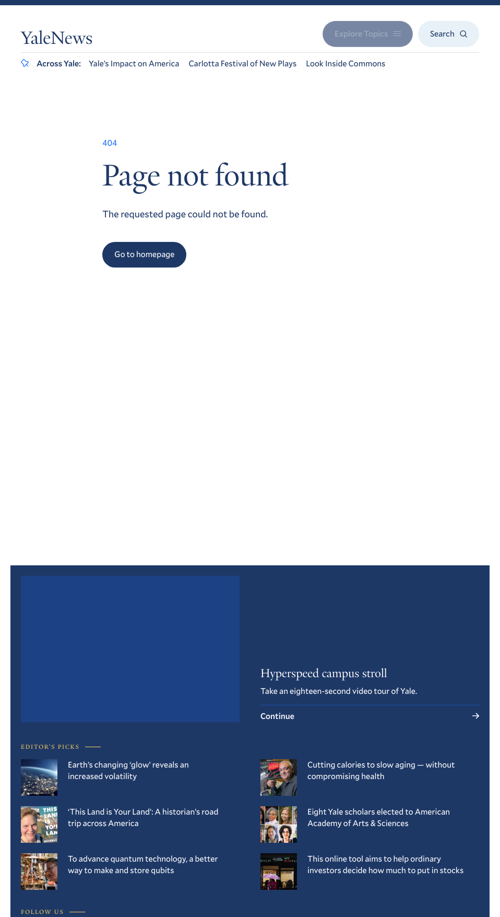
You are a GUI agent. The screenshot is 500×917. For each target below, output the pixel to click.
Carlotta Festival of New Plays (242, 63)
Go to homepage (144, 254)
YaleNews (56, 40)
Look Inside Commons (345, 63)
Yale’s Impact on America (134, 63)
